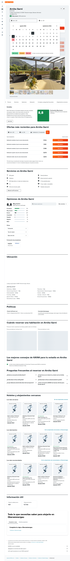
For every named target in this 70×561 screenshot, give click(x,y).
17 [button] (13, 43)
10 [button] (13, 39)
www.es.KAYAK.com (10, 535)
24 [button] (13, 46)
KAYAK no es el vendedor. (38, 523)
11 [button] (16, 39)
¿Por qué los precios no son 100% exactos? (38, 528)
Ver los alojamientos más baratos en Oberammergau (56, 407)
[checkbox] (13, 244)
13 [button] (23, 39)
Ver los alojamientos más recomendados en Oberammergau (54, 437)
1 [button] (29, 33)
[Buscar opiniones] (45, 204)
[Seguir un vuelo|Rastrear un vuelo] (2, 18)
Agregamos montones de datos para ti (38, 526)
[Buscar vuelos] (2, 6)
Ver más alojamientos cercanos (61, 377)
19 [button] (19, 43)
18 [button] (16, 43)
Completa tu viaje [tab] (13, 499)
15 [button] (29, 39)
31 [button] (13, 49)
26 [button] (19, 46)
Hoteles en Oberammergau (15, 507)
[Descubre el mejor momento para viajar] (2, 21)
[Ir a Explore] (2, 15)
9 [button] (32, 36)
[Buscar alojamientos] (2, 9)
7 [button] (26, 36)
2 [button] (32, 33)
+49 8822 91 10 (13, 14)
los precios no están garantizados (37, 519)
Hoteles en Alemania (32, 535)
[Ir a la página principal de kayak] (9, 2)
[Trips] (2, 28)
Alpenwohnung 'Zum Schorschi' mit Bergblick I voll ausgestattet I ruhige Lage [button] (60, 426)
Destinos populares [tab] (23, 499)
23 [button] (32, 43)
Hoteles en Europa (23, 535)
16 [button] (32, 39)
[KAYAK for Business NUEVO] (2, 24)
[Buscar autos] (2, 12)
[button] (2, 2)
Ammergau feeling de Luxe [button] (59, 393)
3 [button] (13, 36)
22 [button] (29, 43)
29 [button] (29, 46)
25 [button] (16, 46)
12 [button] (19, 39)
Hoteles (17, 535)
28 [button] (26, 46)
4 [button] (16, 36)
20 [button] (23, 43)
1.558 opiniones (22, 16)
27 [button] (23, 46)
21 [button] (26, 43)
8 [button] (29, 36)
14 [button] (26, 39)
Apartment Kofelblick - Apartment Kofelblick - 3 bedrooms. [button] (58, 455)
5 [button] (19, 36)
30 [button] (32, 46)
